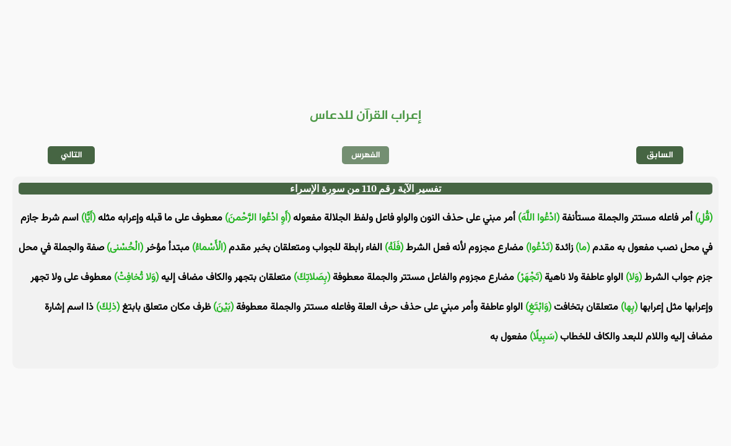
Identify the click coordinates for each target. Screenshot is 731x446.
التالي (71, 155)
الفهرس (365, 155)
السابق (660, 155)
